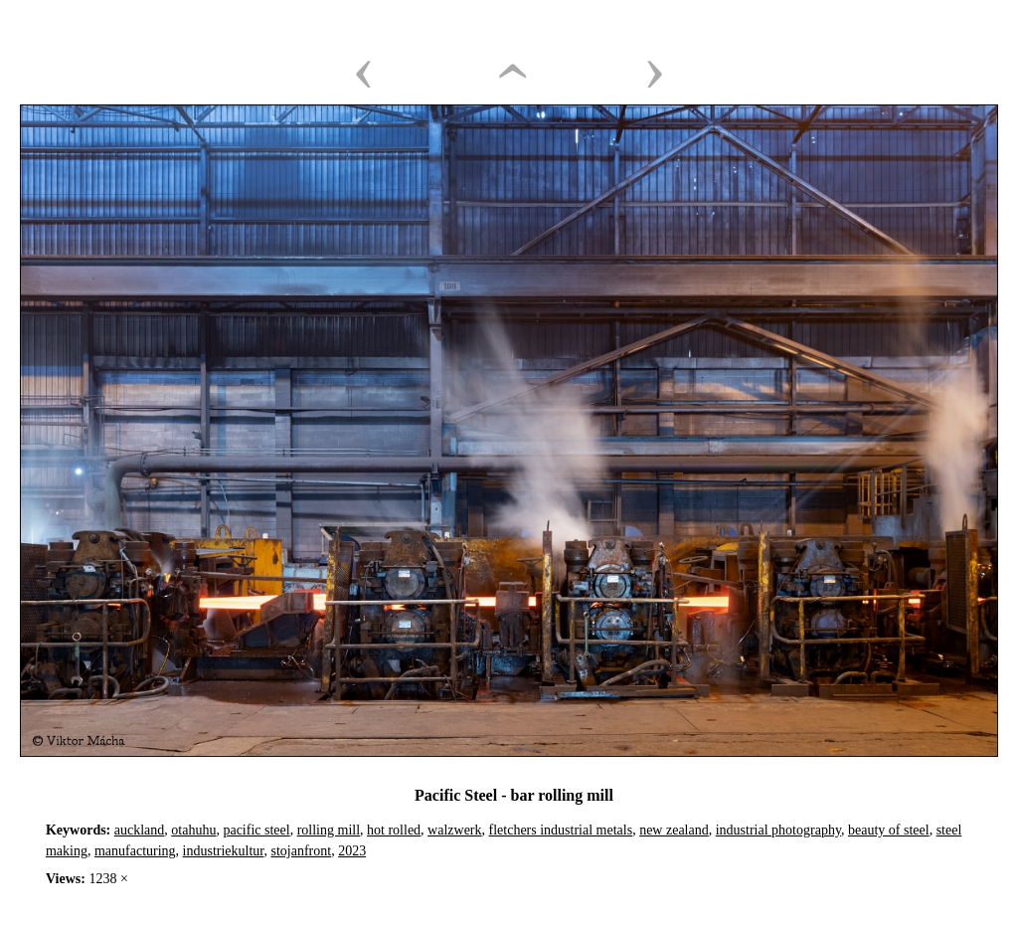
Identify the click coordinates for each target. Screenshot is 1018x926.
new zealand (674, 830)
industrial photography (778, 830)
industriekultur (223, 850)
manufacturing (135, 850)
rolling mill (328, 830)
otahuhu (193, 830)
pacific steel (256, 830)
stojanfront (300, 850)
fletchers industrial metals (561, 830)
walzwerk (454, 830)
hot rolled (394, 830)
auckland (139, 830)
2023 (352, 850)
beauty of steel (889, 830)
